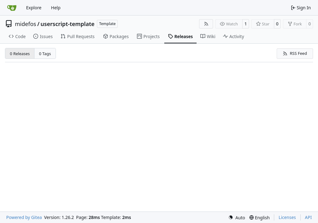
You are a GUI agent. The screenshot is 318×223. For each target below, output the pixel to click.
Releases (180, 36)
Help (56, 8)
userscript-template (68, 24)
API (308, 217)
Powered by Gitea (24, 217)
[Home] (11, 7)
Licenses (287, 217)
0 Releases (20, 53)
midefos (25, 24)
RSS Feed (295, 53)
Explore (33, 8)
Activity (233, 36)
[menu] (236, 218)
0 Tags (45, 53)
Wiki (208, 36)
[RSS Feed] (206, 23)
